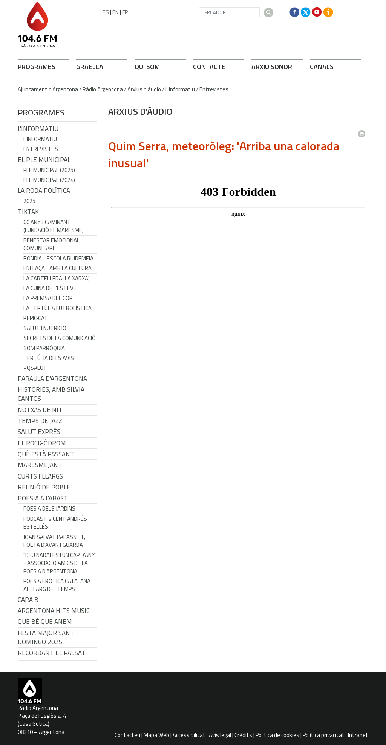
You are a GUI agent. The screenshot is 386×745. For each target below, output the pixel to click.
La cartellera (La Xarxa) (56, 278)
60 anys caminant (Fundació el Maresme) (53, 226)
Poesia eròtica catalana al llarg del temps (56, 585)
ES (106, 12)
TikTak (28, 212)
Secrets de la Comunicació (59, 338)
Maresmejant (40, 465)
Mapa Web (156, 735)
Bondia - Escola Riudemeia (58, 258)
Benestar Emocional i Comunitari (52, 244)
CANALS (322, 67)
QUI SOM (147, 67)
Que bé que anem (45, 621)
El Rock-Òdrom (42, 443)
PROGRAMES (36, 67)
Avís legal (220, 735)
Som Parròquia (44, 348)
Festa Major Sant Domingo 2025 (46, 637)
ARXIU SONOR (271, 67)
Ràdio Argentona (103, 89)
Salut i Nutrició (44, 328)
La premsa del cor (48, 298)
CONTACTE (209, 67)
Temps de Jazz (40, 421)
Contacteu (127, 735)
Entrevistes (213, 89)
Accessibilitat (189, 735)
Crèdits (243, 735)
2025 (29, 201)
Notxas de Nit (40, 410)
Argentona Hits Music (54, 611)
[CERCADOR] (229, 12)
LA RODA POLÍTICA (44, 190)
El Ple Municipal (44, 160)
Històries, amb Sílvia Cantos (51, 394)
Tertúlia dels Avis (48, 358)
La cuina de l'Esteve (50, 288)
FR (125, 12)
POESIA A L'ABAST (43, 498)
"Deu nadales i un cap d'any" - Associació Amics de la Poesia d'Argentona (59, 563)
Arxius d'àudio (144, 89)
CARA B (28, 600)
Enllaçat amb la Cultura (57, 268)
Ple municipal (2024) (49, 179)
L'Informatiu (180, 89)
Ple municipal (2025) (49, 170)
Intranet (358, 735)
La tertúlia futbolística (57, 308)
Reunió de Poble (44, 487)
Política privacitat (324, 735)
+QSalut (35, 367)
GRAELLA (89, 67)
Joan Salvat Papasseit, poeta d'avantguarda (54, 541)
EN (115, 12)
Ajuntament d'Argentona (48, 89)
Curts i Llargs (40, 476)
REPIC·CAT (35, 318)
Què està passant (46, 454)
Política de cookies (277, 735)
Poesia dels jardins (49, 508)
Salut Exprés (39, 432)
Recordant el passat (52, 653)
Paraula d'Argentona (52, 378)
